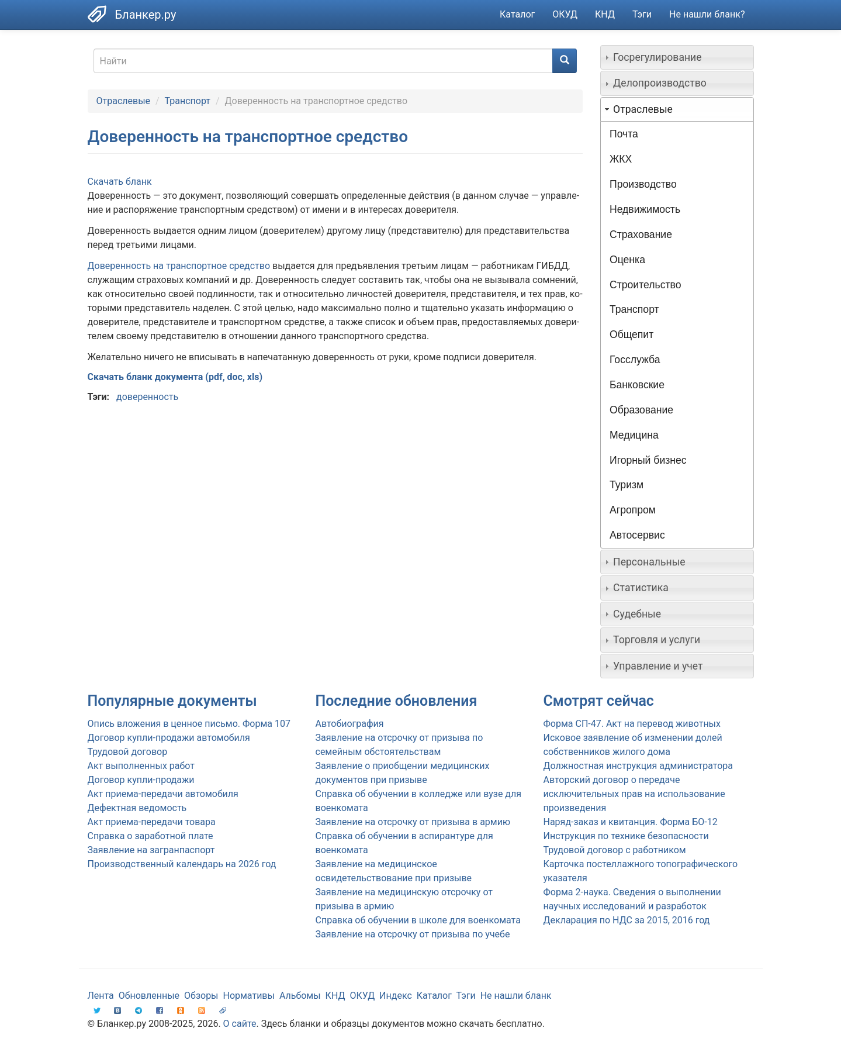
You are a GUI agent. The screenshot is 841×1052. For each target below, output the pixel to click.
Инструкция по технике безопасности (626, 835)
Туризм (626, 485)
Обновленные (149, 995)
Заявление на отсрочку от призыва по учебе (413, 934)
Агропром (633, 510)
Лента (101, 995)
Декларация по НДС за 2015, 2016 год (627, 920)
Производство (643, 184)
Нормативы (248, 995)
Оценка (627, 259)
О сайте (240, 1023)
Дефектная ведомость (137, 807)
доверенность (147, 396)
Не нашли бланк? (707, 14)
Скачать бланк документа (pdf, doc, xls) (175, 376)
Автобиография (350, 723)
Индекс (395, 995)
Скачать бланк (120, 181)
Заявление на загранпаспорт (151, 850)
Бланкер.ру (145, 15)
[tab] (677, 57)
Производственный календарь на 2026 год (182, 864)
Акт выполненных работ (141, 765)
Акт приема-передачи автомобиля (163, 793)
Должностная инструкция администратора (638, 765)
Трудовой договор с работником (615, 850)
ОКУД (564, 14)
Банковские (637, 385)
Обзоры (201, 995)
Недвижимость (645, 209)
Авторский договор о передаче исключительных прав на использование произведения (634, 793)
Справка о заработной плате (150, 835)
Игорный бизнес (648, 460)
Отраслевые (123, 100)
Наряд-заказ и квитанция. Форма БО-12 (631, 821)
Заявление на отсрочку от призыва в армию (413, 821)
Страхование (641, 234)
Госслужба (635, 359)
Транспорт (187, 100)
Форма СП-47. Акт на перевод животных (632, 723)
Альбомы (300, 995)
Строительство (645, 285)
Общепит (631, 334)
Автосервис (637, 535)
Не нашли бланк (516, 995)
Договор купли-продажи (141, 779)
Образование (641, 410)
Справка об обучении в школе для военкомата (418, 920)
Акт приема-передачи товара (152, 821)
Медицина (634, 435)
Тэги (642, 14)
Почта (624, 134)
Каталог (517, 14)
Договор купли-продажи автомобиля (169, 737)
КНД (605, 14)
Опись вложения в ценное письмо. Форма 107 (189, 723)
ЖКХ (621, 159)
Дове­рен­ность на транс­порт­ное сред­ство (179, 265)
